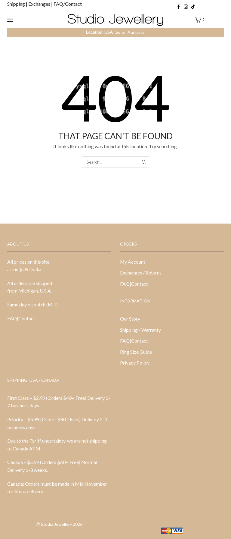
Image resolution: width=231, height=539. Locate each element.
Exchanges (39, 4)
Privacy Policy (134, 362)
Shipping (16, 4)
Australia (136, 32)
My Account (132, 262)
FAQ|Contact (21, 318)
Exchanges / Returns (141, 272)
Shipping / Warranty (140, 330)
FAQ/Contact (68, 4)
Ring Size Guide (136, 352)
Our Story (130, 318)
